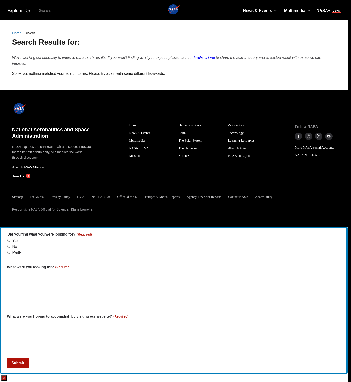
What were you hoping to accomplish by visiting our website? (67, 316)
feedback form (204, 58)
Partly (17, 252)
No (14, 246)
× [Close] (4, 378)
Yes (15, 240)
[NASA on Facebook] (298, 136)
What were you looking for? (38, 267)
